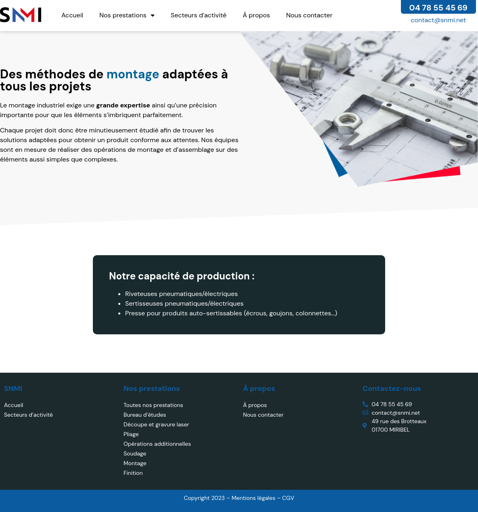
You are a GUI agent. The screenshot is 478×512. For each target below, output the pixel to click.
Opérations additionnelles (157, 443)
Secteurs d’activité (198, 15)
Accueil (72, 15)
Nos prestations (127, 15)
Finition (133, 472)
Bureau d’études (145, 414)
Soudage (135, 453)
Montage (135, 463)
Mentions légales (254, 498)
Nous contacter (309, 15)
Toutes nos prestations (153, 405)
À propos (256, 15)
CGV (288, 498)
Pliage (131, 434)
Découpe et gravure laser (156, 424)
